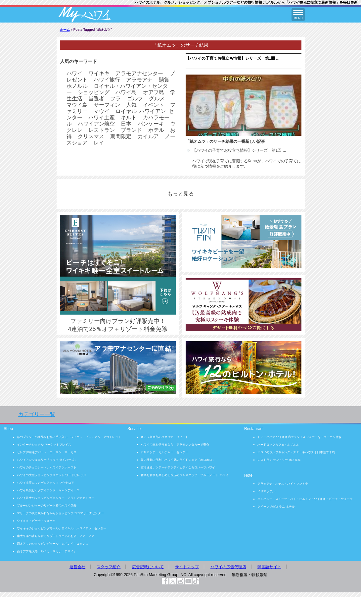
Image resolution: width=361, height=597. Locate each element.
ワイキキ (99, 73)
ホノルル (77, 86)
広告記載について (148, 567)
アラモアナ (139, 79)
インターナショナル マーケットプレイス (44, 444)
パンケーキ (151, 124)
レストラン (101, 130)
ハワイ (74, 73)
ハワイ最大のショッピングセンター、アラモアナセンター (55, 498)
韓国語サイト (269, 567)
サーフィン (107, 105)
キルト (129, 117)
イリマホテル (266, 491)
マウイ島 (77, 105)
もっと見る (180, 193)
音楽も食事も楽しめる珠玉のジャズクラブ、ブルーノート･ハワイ (185, 475)
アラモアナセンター (139, 73)
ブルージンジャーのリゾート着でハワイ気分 (46, 505)
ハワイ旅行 (107, 79)
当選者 (96, 98)
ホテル (156, 130)
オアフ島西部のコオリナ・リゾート (164, 437)
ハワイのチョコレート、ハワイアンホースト (46, 467)
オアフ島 (153, 92)
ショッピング (94, 92)
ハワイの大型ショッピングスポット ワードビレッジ (51, 475)
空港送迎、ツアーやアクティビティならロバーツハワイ (178, 467)
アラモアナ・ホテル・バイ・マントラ (282, 483)
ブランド (131, 130)
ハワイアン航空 (96, 124)
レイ (99, 142)
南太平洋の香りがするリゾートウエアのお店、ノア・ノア (55, 536)
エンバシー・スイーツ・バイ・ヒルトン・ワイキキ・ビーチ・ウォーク (305, 499)
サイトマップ (187, 567)
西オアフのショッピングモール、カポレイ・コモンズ (52, 543)
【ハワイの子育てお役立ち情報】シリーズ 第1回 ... (233, 58)
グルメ (157, 98)
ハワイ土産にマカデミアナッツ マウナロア (45, 482)
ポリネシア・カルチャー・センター (164, 452)
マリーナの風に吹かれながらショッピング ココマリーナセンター (60, 513)
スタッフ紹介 (108, 567)
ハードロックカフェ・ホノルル (278, 444)
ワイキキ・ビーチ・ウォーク (36, 520)
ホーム (65, 29)
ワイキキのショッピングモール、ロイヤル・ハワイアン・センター (61, 528)
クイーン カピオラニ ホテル (276, 506)
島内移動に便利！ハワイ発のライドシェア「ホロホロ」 (178, 459)
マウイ (102, 111)
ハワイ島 (126, 92)
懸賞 (164, 79)
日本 (126, 124)
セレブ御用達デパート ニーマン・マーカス (46, 452)
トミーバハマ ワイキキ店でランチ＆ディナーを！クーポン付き (299, 437)
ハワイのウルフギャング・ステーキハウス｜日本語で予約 (296, 452)
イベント (153, 105)
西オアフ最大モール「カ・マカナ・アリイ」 (46, 551)
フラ (115, 98)
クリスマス (91, 136)
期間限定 (120, 136)
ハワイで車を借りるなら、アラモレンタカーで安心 (175, 444)
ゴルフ (135, 98)
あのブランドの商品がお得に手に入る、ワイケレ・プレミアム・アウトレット (69, 437)
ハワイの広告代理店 (228, 567)
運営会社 (77, 567)
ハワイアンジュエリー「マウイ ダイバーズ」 (47, 459)
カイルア (148, 136)
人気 (131, 105)
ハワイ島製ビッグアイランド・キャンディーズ (48, 490)
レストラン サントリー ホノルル (279, 459)
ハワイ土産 (101, 117)
